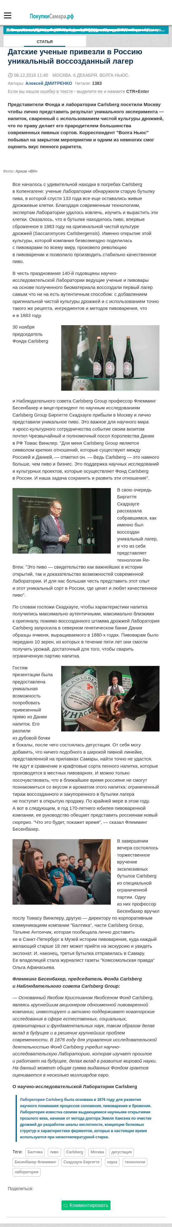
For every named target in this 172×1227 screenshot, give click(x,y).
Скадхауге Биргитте (81, 1162)
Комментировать (86, 1205)
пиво (54, 1152)
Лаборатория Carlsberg (41, 1099)
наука (112, 1162)
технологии (135, 1162)
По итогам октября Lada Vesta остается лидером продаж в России (73, 29)
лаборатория (26, 1172)
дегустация (121, 1152)
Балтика (34, 1152)
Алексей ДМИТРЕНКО (48, 83)
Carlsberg (74, 1152)
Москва (97, 1152)
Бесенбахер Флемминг (35, 1162)
